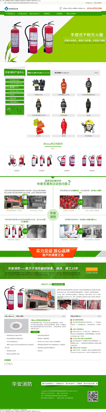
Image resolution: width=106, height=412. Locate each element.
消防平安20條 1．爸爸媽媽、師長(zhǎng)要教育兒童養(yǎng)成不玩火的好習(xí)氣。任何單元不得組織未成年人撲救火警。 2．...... (85, 352)
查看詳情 (35, 332)
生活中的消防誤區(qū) (12, 341)
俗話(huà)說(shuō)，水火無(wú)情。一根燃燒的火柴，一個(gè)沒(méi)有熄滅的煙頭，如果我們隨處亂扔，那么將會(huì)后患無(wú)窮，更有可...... (85, 334)
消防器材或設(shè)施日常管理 (14, 335)
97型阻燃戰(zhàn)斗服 (63, 94)
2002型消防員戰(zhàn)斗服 (38, 115)
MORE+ (96, 72)
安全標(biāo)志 (13, 80)
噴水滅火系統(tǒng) (15, 91)
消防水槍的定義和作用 (43, 335)
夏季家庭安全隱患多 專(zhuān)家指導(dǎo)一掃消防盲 (51, 344)
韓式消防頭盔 (88, 136)
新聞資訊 (47, 14)
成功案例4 (16, 170)
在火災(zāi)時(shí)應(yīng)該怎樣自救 (82, 338)
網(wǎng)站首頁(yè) (48, 383)
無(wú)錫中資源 (69, 398)
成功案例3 (41, 170)
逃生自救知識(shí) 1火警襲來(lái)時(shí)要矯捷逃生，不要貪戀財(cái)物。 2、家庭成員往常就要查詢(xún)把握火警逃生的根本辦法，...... (85, 343)
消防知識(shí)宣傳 (11, 350)
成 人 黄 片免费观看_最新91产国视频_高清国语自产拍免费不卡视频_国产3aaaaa (20, 0)
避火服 (88, 115)
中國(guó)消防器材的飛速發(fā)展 (40, 320)
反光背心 (38, 136)
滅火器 (11, 87)
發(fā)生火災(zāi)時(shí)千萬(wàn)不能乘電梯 (49, 341)
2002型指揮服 (63, 115)
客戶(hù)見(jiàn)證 (89, 383)
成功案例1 (92, 170)
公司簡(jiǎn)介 (89, 3)
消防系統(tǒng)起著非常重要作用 (46, 347)
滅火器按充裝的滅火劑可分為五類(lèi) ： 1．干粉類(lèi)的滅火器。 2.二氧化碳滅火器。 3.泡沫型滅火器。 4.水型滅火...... (85, 325)
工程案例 (59, 14)
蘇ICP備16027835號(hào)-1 (48, 398)
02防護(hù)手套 (38, 94)
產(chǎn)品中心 (35, 14)
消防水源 (40, 350)
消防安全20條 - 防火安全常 (80, 347)
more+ (63, 316)
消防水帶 (12, 98)
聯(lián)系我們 (97, 3)
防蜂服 (63, 136)
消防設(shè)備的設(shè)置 (13, 354)
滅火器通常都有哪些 (78, 320)
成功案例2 (66, 170)
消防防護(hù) (13, 102)
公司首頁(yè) (10, 14)
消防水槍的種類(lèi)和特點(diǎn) (15, 338)
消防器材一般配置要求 (43, 338)
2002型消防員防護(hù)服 (88, 94)
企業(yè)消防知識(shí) (78, 329)
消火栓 (11, 95)
